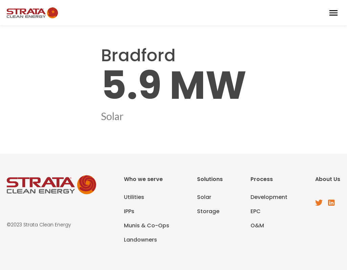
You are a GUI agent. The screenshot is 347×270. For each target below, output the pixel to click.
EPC (256, 211)
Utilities (134, 197)
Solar (204, 197)
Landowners (140, 240)
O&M (257, 225)
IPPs (129, 211)
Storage (208, 211)
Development (269, 197)
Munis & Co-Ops (146, 225)
